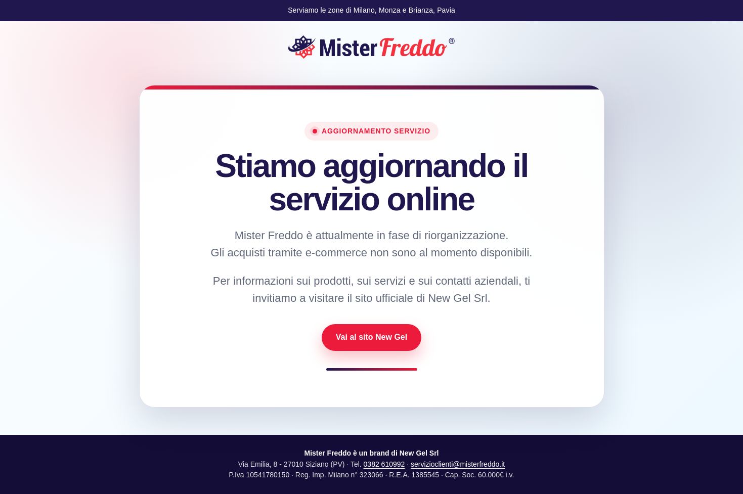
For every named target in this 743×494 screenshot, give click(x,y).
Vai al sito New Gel (371, 337)
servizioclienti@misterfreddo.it (458, 464)
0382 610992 (384, 464)
